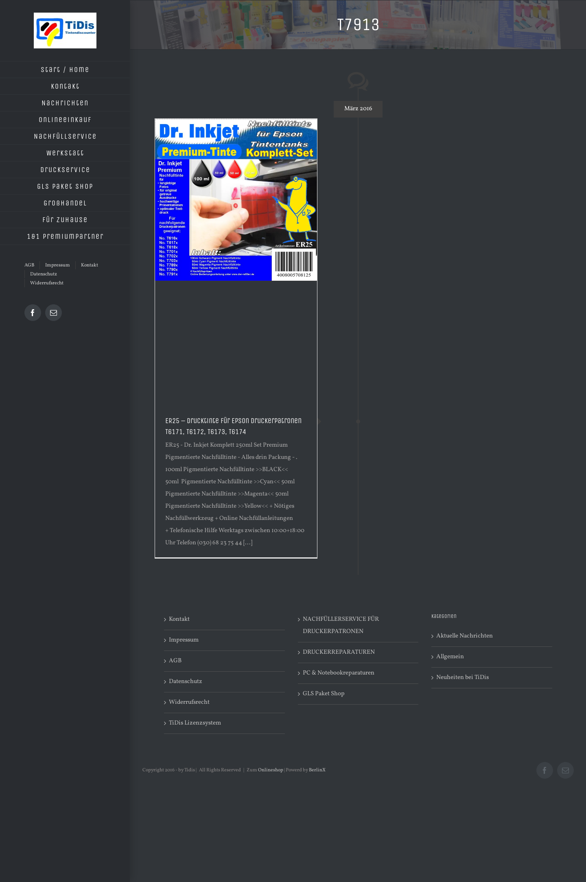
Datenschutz (185, 681)
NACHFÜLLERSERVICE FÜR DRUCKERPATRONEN (341, 625)
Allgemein (450, 657)
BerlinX (317, 770)
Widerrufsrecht (189, 702)
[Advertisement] (236, 342)
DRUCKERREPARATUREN (339, 652)
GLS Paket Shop (324, 694)
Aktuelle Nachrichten (464, 636)
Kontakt (179, 619)
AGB (175, 661)
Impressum (184, 640)
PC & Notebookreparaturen (338, 673)
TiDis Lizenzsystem (195, 723)
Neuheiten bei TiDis (462, 677)
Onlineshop (270, 770)
